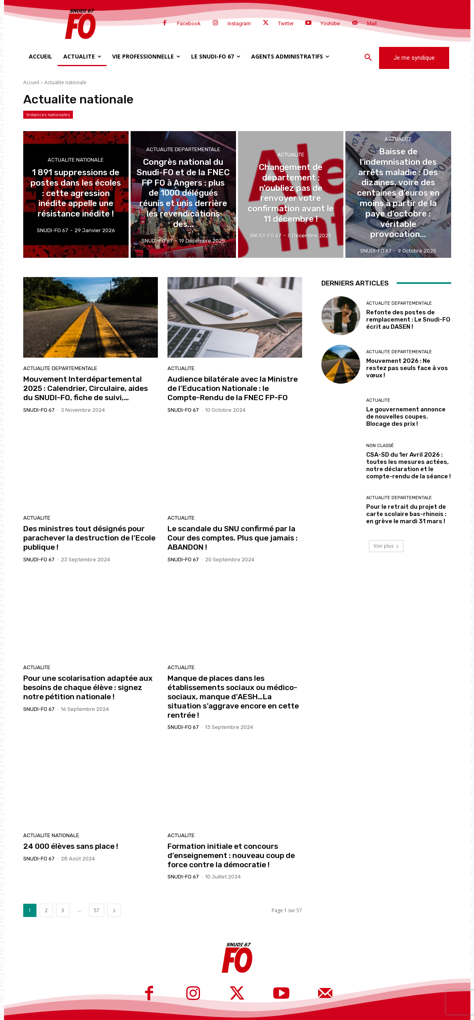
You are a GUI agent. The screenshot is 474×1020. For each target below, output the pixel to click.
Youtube (330, 23)
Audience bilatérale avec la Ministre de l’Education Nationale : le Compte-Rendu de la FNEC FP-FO (232, 388)
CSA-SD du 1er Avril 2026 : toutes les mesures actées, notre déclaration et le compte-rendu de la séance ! (408, 465)
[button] (368, 57)
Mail (372, 23)
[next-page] (114, 910)
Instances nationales (48, 115)
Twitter (286, 23)
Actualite (291, 162)
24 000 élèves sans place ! (70, 846)
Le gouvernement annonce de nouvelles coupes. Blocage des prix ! (406, 416)
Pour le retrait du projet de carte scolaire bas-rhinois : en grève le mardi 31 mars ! (406, 514)
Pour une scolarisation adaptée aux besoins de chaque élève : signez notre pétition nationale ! (88, 687)
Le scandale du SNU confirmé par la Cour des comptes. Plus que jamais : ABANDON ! (232, 538)
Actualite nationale (76, 162)
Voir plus (386, 545)
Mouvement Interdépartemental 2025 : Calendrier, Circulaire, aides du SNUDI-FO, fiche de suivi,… (85, 388)
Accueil (31, 82)
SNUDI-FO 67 (38, 410)
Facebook (189, 23)
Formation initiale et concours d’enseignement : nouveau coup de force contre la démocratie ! (231, 855)
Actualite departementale (183, 158)
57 (96, 910)
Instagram (239, 23)
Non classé (380, 445)
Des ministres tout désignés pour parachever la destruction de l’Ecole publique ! (89, 538)
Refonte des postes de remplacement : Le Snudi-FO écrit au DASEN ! (408, 319)
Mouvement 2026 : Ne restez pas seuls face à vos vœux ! (407, 368)
